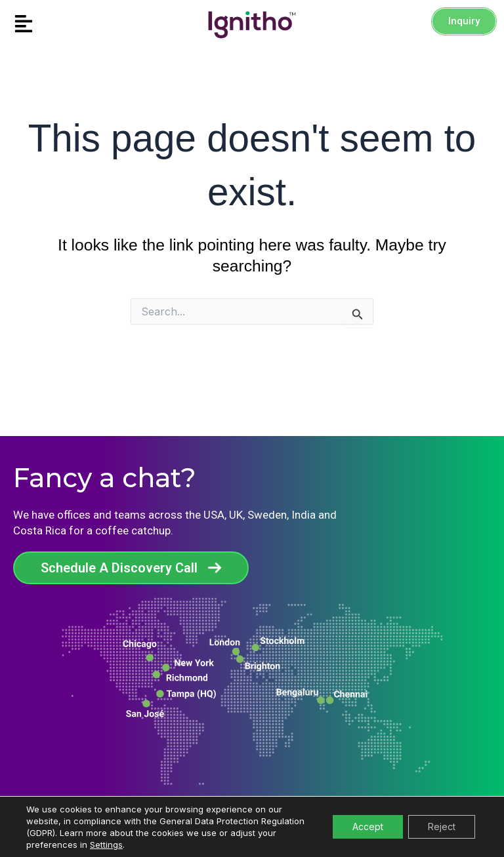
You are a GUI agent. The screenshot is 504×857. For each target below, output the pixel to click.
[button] (63, 25)
